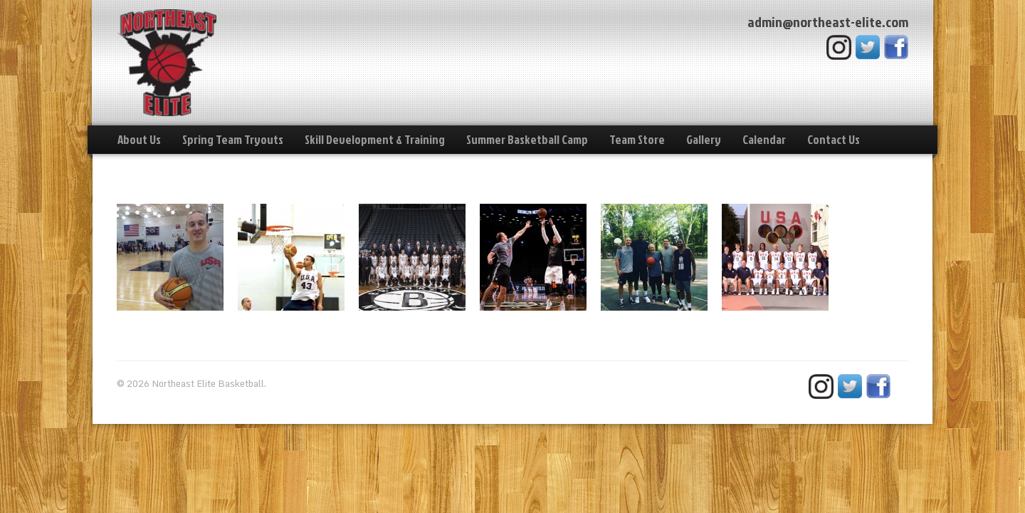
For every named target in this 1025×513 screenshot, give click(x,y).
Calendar (764, 139)
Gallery (703, 139)
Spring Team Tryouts (232, 139)
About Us (139, 139)
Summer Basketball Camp (527, 139)
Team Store (637, 139)
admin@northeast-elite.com (827, 21)
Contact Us (833, 139)
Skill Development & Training (375, 139)
